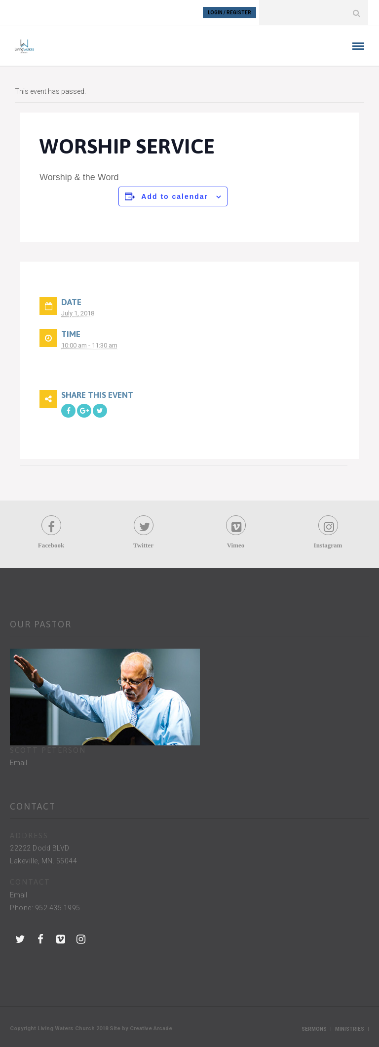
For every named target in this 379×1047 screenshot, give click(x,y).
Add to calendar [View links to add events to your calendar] (174, 196)
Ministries (349, 1028)
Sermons (314, 1028)
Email (18, 762)
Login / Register (229, 12)
